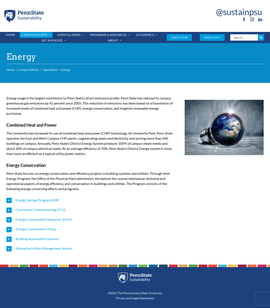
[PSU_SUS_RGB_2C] (23, 11)
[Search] (261, 37)
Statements (146, 298)
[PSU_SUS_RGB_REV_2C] (135, 274)
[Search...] (244, 37)
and (129, 298)
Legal (135, 298)
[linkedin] (260, 19)
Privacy (121, 298)
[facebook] (244, 19)
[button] (90, 200)
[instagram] (252, 19)
